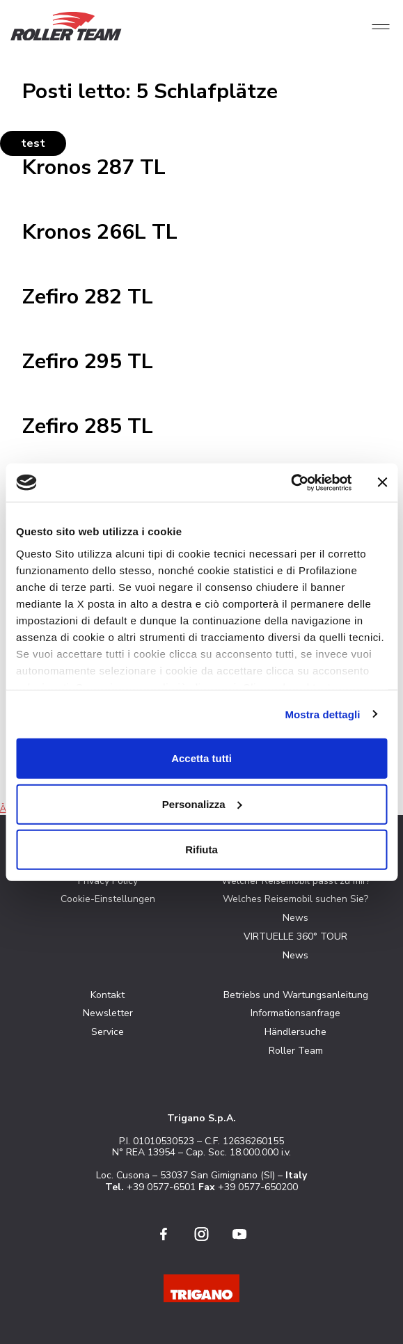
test (33, 143)
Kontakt (107, 995)
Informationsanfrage (295, 1013)
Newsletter (108, 1013)
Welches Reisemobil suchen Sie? (295, 899)
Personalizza (202, 803)
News (295, 917)
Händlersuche (295, 1031)
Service (107, 1031)
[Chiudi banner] (382, 482)
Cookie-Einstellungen (108, 899)
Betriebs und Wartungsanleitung (295, 995)
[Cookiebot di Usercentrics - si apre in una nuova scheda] (290, 482)
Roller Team (296, 1050)
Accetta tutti (201, 758)
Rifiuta (201, 849)
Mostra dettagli (322, 714)
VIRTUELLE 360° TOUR (295, 936)
